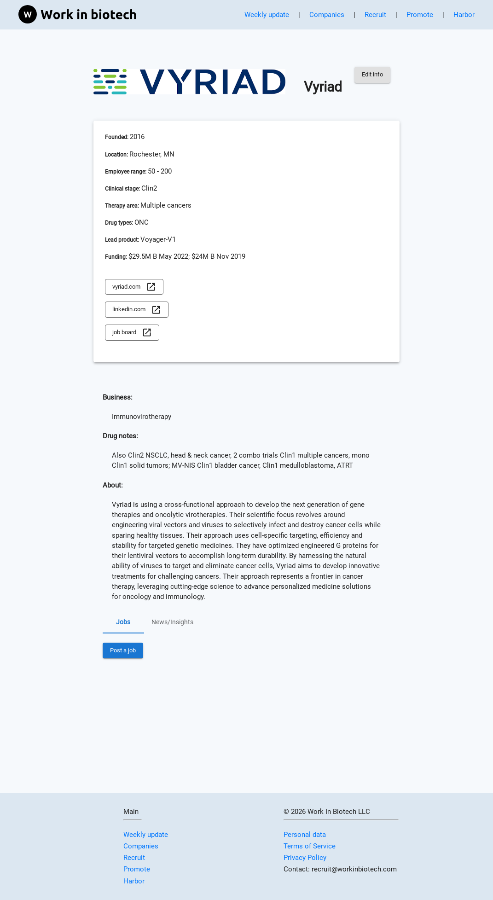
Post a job (123, 651)
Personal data (305, 834)
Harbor (464, 15)
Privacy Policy (305, 858)
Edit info (372, 75)
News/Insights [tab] (172, 622)
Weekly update (266, 15)
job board (132, 332)
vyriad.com (134, 287)
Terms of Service (310, 846)
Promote (419, 15)
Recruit (375, 15)
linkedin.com (136, 309)
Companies (326, 15)
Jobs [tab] (123, 622)
